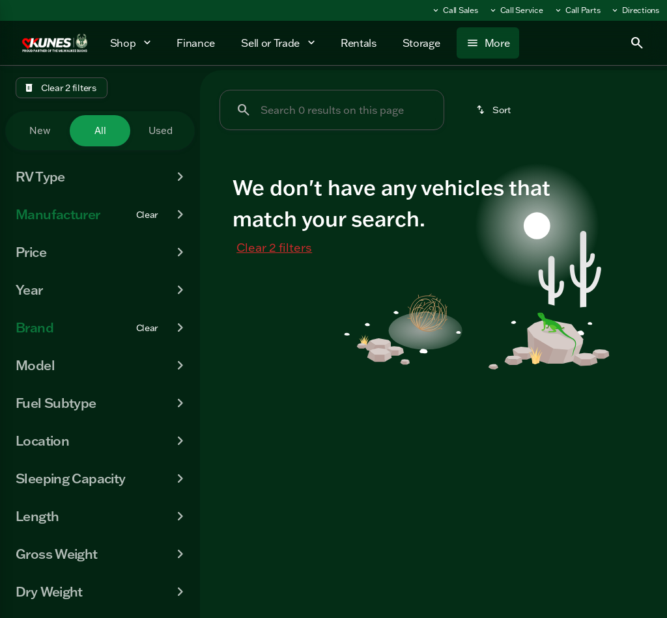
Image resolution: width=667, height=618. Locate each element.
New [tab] (39, 130)
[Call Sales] (455, 10)
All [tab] (100, 130)
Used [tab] (161, 130)
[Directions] (635, 10)
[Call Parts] (577, 10)
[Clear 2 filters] (61, 87)
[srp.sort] (494, 110)
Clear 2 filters (274, 247)
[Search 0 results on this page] (332, 110)
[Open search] (637, 43)
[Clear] (147, 214)
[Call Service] (516, 10)
